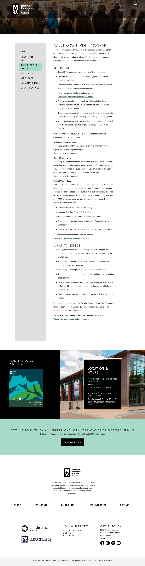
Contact (125, 505)
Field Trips (28, 73)
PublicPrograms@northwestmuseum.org (75, 97)
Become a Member (73, 530)
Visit (22, 51)
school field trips (59, 61)
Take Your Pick (72, 442)
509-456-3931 (106, 538)
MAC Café (27, 78)
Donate (67, 533)
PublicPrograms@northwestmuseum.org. (71, 238)
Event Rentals (30, 87)
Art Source (41, 505)
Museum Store (30, 83)
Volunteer (69, 536)
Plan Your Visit (27, 59)
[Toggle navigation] (135, 9)
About (17, 505)
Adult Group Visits (29, 67)
